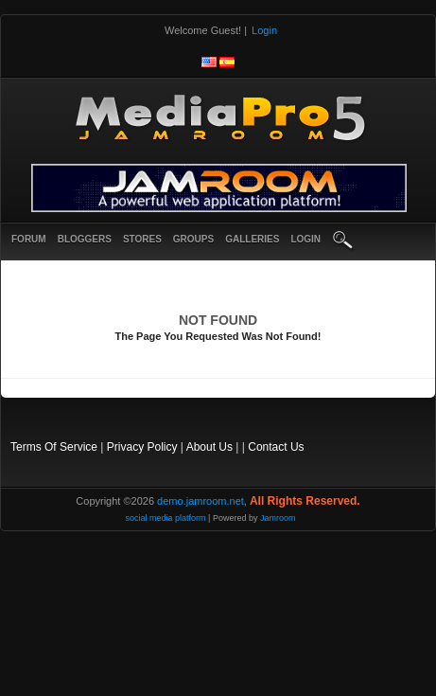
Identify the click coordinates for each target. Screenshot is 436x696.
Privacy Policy (142, 447)
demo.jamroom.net (200, 501)
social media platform (166, 518)
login (305, 239)
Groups (193, 239)
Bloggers (85, 239)
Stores (142, 239)
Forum (28, 239)
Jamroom (278, 518)
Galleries (252, 239)
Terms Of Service (53, 447)
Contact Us (276, 447)
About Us (209, 447)
